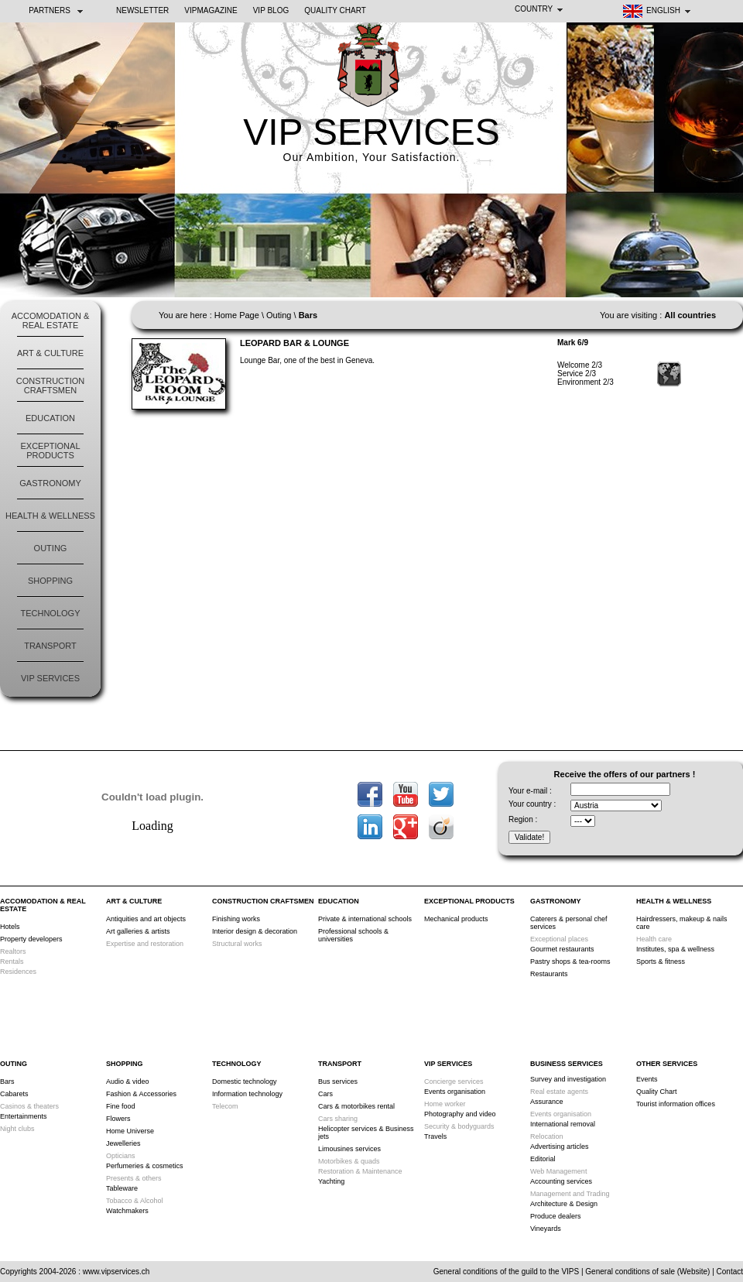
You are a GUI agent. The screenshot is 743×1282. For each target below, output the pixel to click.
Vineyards (545, 1228)
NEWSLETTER (142, 10)
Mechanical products (456, 919)
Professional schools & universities (353, 935)
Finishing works (236, 919)
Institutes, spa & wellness (675, 949)
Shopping (50, 580)
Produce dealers (555, 1216)
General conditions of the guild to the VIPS (506, 1271)
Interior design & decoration (254, 931)
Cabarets (14, 1094)
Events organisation (454, 1091)
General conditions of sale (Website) (647, 1271)
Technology (50, 613)
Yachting (331, 1181)
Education (50, 418)
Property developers (31, 939)
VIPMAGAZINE (210, 10)
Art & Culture (50, 353)
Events (647, 1079)
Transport (50, 645)
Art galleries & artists (138, 931)
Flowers (118, 1119)
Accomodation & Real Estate (51, 320)
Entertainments (23, 1116)
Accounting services (561, 1181)
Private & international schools (365, 919)
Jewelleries (123, 1143)
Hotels (10, 927)
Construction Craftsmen (50, 385)
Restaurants (549, 974)
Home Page (236, 315)
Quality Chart (335, 10)
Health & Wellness (50, 515)
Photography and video (460, 1114)
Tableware (122, 1188)
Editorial (543, 1159)
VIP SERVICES (371, 132)
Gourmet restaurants (562, 949)
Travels (435, 1136)
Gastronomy (49, 483)
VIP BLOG (271, 10)
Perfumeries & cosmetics (144, 1166)
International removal (562, 1124)
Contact (730, 1271)
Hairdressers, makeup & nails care (682, 923)
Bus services (338, 1081)
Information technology (247, 1094)
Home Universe (130, 1131)
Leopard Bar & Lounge (294, 343)
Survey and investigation (568, 1079)
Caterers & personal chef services (569, 923)
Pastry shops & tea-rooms (570, 961)
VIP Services (50, 678)
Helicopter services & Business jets (366, 1132)
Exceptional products (50, 450)
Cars (325, 1094)
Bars (7, 1081)
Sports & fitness (660, 961)
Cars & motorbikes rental (356, 1106)
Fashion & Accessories (141, 1094)
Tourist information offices (675, 1104)
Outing (50, 548)
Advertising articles (559, 1146)
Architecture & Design (563, 1204)
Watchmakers (127, 1211)
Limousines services (349, 1149)
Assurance (546, 1101)
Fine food (120, 1106)
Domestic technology (244, 1081)
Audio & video (127, 1081)
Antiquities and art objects (146, 919)
